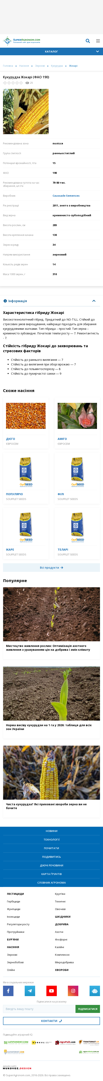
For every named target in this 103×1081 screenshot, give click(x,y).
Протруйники (15, 932)
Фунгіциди (13, 909)
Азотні (59, 932)
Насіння (24, 65)
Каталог (72, 51)
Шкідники (62, 916)
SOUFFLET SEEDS (16, 499)
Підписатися (87, 1009)
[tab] (51, 301)
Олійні (11, 970)
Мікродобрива (64, 962)
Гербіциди (13, 901)
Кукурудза (57, 65)
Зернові (40, 65)
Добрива (61, 924)
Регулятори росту (18, 924)
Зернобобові (15, 962)
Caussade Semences (66, 195)
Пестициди (15, 894)
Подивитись (51, 857)
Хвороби (61, 970)
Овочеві (60, 909)
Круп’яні (60, 894)
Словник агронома (51, 882)
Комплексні (62, 954)
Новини (51, 831)
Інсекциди (13, 916)
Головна (8, 65)
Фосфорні (61, 939)
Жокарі (73, 65)
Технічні (60, 901)
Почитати (51, 848)
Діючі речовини (51, 865)
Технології (52, 839)
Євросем (12, 443)
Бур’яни (13, 939)
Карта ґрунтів (51, 874)
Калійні (59, 947)
